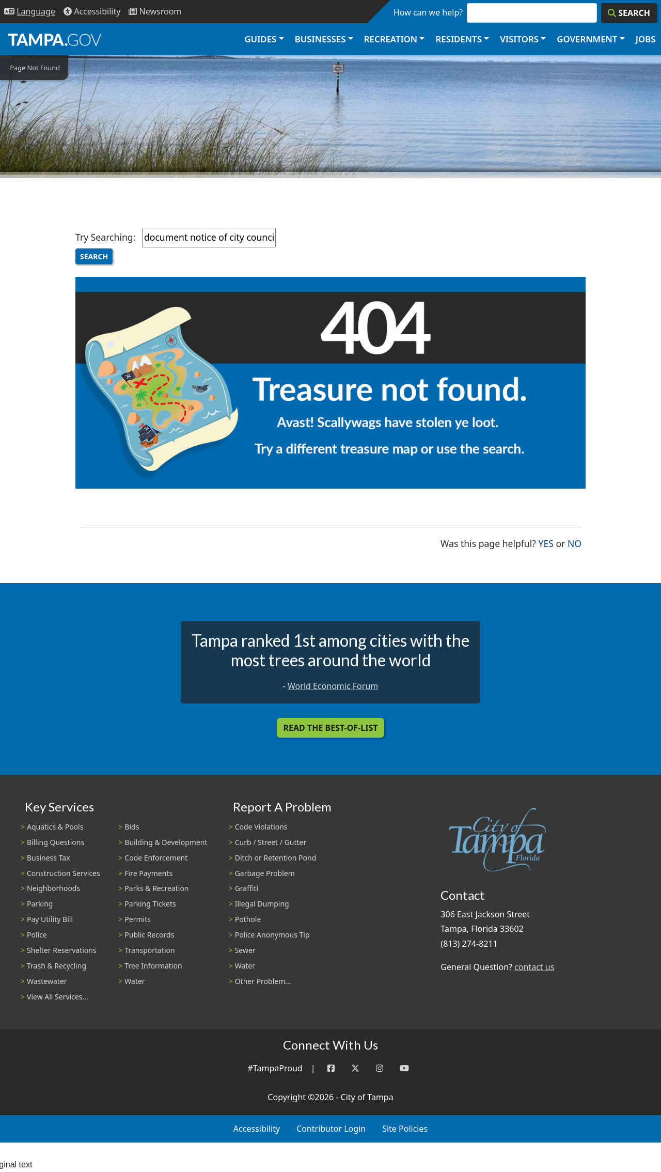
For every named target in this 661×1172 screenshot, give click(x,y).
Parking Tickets (150, 904)
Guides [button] (260, 39)
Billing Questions (55, 842)
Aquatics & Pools (55, 827)
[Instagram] (379, 1068)
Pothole (248, 919)
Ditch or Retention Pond (276, 858)
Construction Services (63, 873)
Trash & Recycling (56, 966)
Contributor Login (331, 1128)
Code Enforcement (155, 858)
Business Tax (48, 858)
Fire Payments (148, 873)
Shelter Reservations (62, 950)
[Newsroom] (154, 11)
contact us (534, 967)
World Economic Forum (333, 686)
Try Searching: (105, 237)
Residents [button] (459, 39)
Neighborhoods (53, 888)
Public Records (149, 935)
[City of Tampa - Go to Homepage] (54, 39)
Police (37, 935)
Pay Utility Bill (50, 919)
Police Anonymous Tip (272, 935)
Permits (137, 919)
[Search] (629, 13)
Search (94, 256)
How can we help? (428, 12)
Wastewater (47, 981)
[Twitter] (355, 1068)
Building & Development (165, 842)
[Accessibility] (91, 11)
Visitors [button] (519, 39)
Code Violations (261, 827)
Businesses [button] (320, 39)
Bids (131, 827)
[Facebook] (331, 1068)
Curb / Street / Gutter (271, 842)
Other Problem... (263, 981)
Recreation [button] (390, 39)
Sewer (245, 950)
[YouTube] (404, 1068)
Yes (546, 543)
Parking (40, 904)
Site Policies (405, 1128)
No (574, 543)
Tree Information (153, 966)
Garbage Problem (265, 873)
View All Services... (57, 997)
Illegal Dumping (262, 904)
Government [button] (587, 39)
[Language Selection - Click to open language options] (29, 11)
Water (134, 981)
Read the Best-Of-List (331, 727)
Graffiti (246, 888)
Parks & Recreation (156, 888)
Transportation (149, 950)
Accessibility (256, 1128)
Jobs (646, 39)
